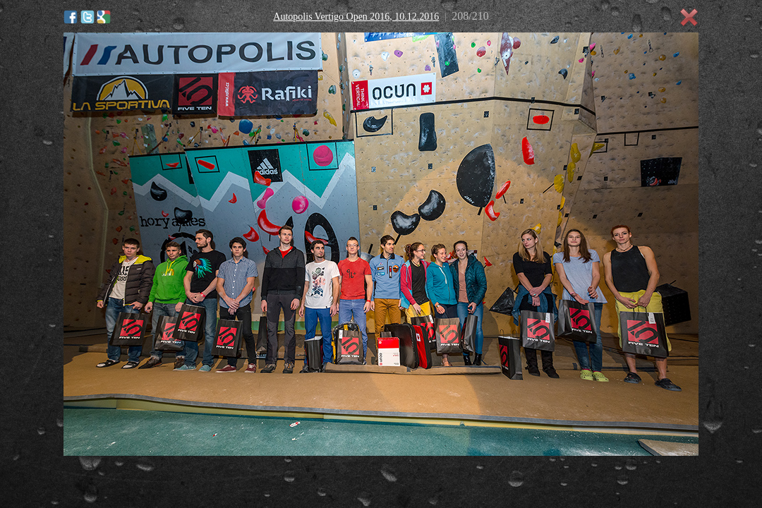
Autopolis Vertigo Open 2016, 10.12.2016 (356, 16)
